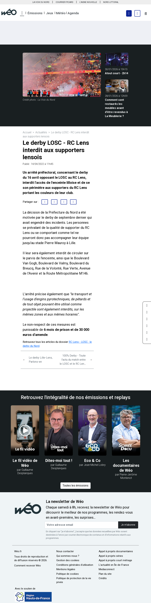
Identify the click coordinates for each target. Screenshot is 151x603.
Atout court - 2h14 (116, 73)
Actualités (41, 132)
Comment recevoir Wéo (27, 565)
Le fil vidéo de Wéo (25, 463)
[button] (22, 14)
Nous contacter (65, 551)
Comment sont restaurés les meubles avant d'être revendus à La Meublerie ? (116, 108)
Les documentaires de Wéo (126, 465)
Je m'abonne (128, 524)
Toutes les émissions (75, 485)
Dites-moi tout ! (58, 460)
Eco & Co (92, 460)
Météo (61, 13)
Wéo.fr (18, 551)
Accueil (27, 132)
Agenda (73, 13)
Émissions (35, 13)
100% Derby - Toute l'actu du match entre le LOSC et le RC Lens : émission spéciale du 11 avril (73, 363)
